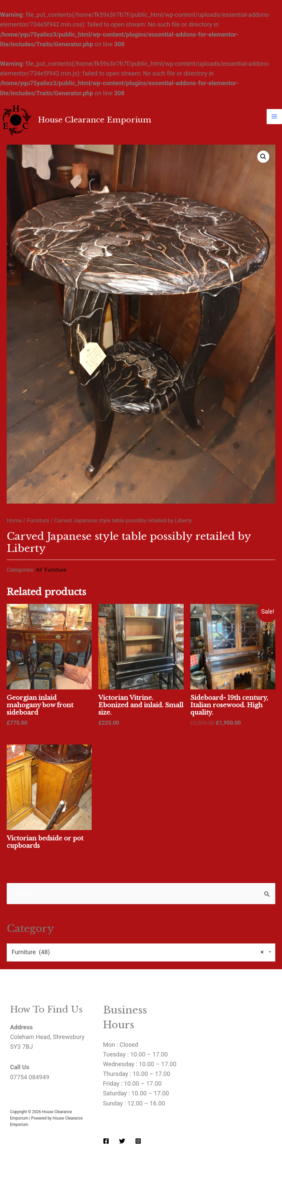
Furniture (38, 520)
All (39, 570)
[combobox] (141, 952)
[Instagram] (138, 1141)
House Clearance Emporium (94, 119)
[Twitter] (122, 1141)
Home (14, 520)
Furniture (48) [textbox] (138, 952)
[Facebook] (106, 1141)
